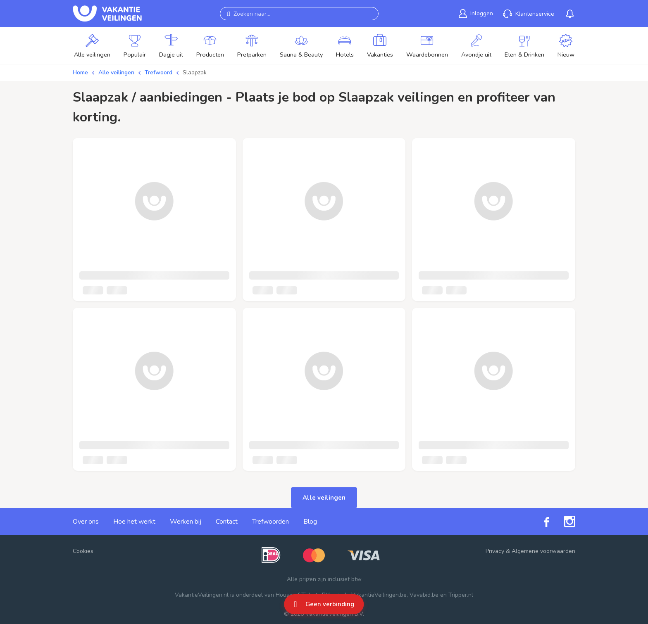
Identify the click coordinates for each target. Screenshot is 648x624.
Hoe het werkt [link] (134, 521)
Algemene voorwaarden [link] (543, 551)
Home (80, 72)
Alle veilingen (116, 72)
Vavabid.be (424, 595)
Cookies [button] (83, 551)
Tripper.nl (460, 595)
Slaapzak (195, 72)
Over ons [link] (86, 521)
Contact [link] (227, 521)
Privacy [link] (495, 551)
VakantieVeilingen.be (379, 595)
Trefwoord (158, 72)
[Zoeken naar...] (299, 13)
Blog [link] (310, 521)
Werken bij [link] (185, 521)
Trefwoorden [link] (270, 521)
